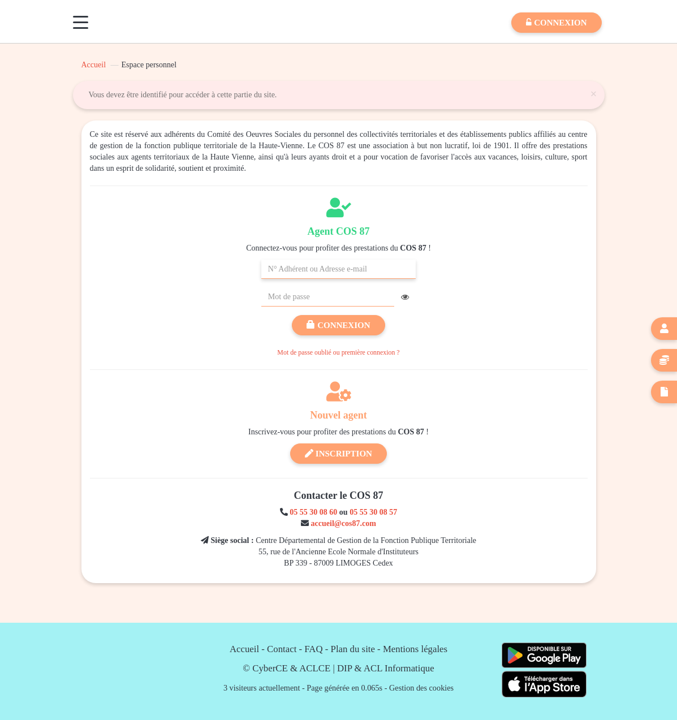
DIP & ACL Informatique (385, 668)
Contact (281, 649)
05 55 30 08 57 (373, 512)
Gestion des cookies (421, 687)
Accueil (93, 65)
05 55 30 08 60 (313, 512)
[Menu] (80, 22)
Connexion (338, 325)
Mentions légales (415, 649)
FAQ (313, 649)
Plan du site (353, 649)
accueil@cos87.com (343, 523)
